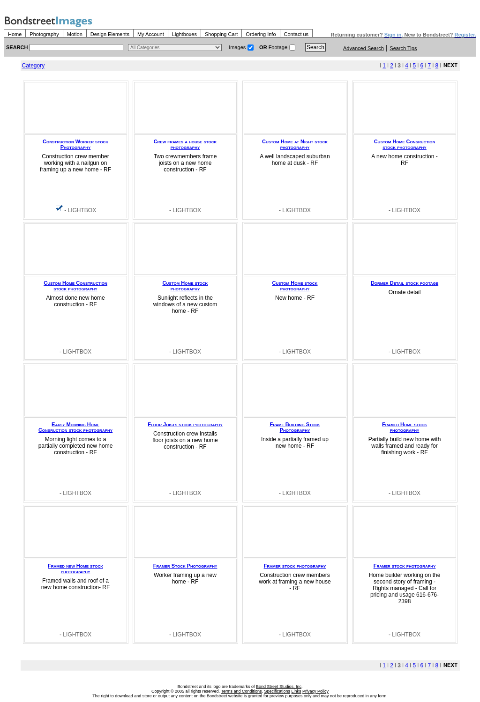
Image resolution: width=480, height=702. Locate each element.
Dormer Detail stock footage (404, 283)
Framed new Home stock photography (75, 568)
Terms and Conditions (241, 691)
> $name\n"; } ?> (175, 47)
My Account (150, 34)
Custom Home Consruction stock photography (404, 144)
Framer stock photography (295, 566)
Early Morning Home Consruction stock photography (75, 427)
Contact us (296, 34)
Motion (74, 34)
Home (15, 34)
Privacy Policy (315, 691)
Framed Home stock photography (404, 427)
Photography (44, 34)
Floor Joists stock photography (185, 424)
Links (296, 691)
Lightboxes (184, 34)
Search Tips (403, 48)
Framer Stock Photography (185, 566)
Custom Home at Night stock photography (295, 144)
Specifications (277, 691)
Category (33, 65)
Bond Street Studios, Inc (278, 686)
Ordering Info (261, 34)
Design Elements (109, 34)
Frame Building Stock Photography (295, 427)
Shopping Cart (221, 34)
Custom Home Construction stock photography (75, 285)
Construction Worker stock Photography (75, 144)
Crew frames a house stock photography (185, 144)
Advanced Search (363, 48)
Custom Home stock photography (185, 285)
